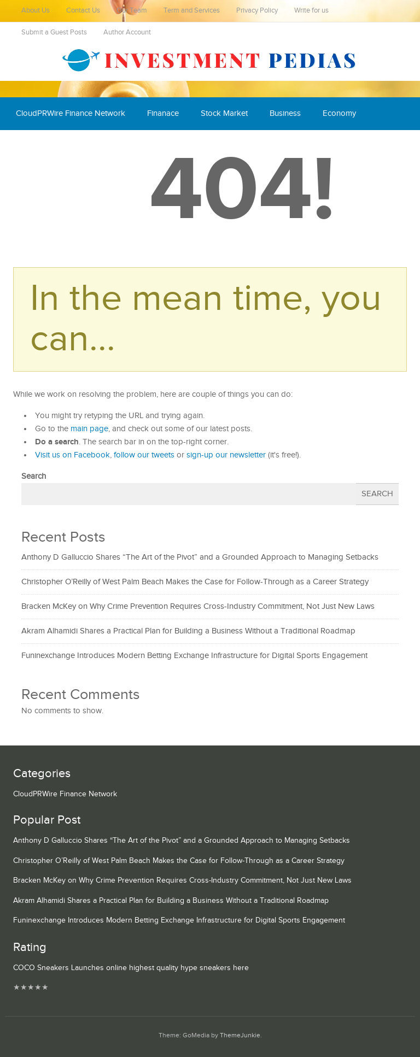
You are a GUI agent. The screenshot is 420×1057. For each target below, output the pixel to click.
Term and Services (192, 11)
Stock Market (224, 113)
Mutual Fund (116, 146)
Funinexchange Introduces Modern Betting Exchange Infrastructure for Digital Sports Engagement (194, 655)
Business (285, 113)
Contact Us (83, 11)
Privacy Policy (257, 11)
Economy (339, 113)
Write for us (311, 11)
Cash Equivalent (44, 146)
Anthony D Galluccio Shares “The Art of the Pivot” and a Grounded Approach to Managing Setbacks (199, 557)
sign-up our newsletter (226, 455)
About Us (35, 11)
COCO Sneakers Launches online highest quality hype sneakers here (131, 968)
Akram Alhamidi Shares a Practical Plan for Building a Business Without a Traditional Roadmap (188, 631)
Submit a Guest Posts (54, 32)
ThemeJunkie (240, 1035)
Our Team (131, 11)
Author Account (127, 32)
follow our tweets (144, 455)
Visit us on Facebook (72, 455)
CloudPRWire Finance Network (70, 113)
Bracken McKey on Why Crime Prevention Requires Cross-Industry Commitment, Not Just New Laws (198, 606)
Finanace (163, 113)
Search (33, 476)
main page (89, 428)
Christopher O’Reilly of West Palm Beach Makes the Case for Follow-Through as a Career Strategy (195, 581)
